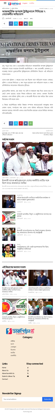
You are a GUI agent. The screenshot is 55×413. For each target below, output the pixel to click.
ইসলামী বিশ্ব (19, 195)
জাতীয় (18, 228)
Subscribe (47, 399)
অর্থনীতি (19, 212)
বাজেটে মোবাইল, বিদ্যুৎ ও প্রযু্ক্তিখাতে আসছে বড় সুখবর (34, 215)
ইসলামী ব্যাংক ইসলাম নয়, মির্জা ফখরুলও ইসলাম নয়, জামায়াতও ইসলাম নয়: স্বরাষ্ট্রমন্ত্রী (34, 232)
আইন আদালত (5, 8)
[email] (22, 399)
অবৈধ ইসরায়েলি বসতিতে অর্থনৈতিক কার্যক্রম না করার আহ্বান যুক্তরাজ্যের (33, 199)
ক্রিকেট (18, 244)
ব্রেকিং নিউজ (14, 8)
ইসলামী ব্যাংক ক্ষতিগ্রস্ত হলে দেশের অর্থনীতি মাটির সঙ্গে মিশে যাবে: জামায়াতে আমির (25, 181)
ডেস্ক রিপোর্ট (8, 18)
